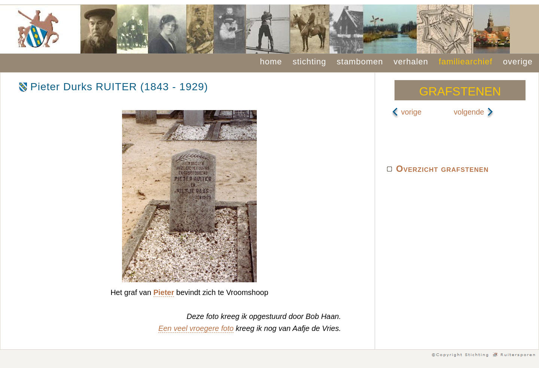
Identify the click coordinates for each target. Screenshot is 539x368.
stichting (309, 61)
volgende (474, 112)
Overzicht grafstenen (442, 169)
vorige (406, 112)
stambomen (360, 61)
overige (518, 61)
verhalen (411, 61)
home (271, 61)
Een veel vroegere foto (196, 328)
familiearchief (466, 61)
